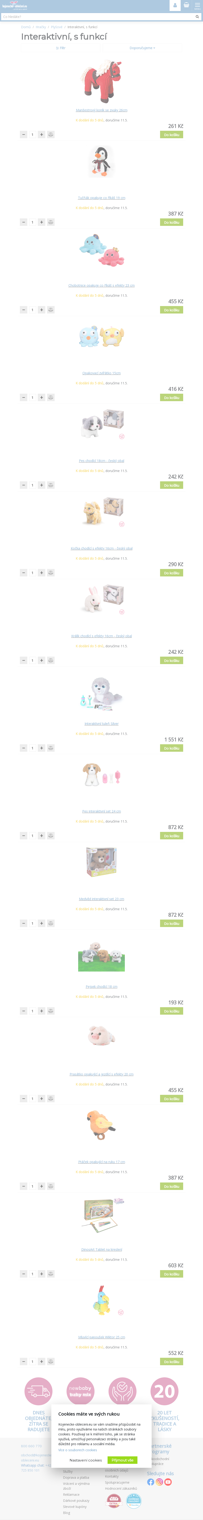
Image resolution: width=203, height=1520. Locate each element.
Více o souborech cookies (77, 1450)
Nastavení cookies (86, 1460)
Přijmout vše (122, 1460)
